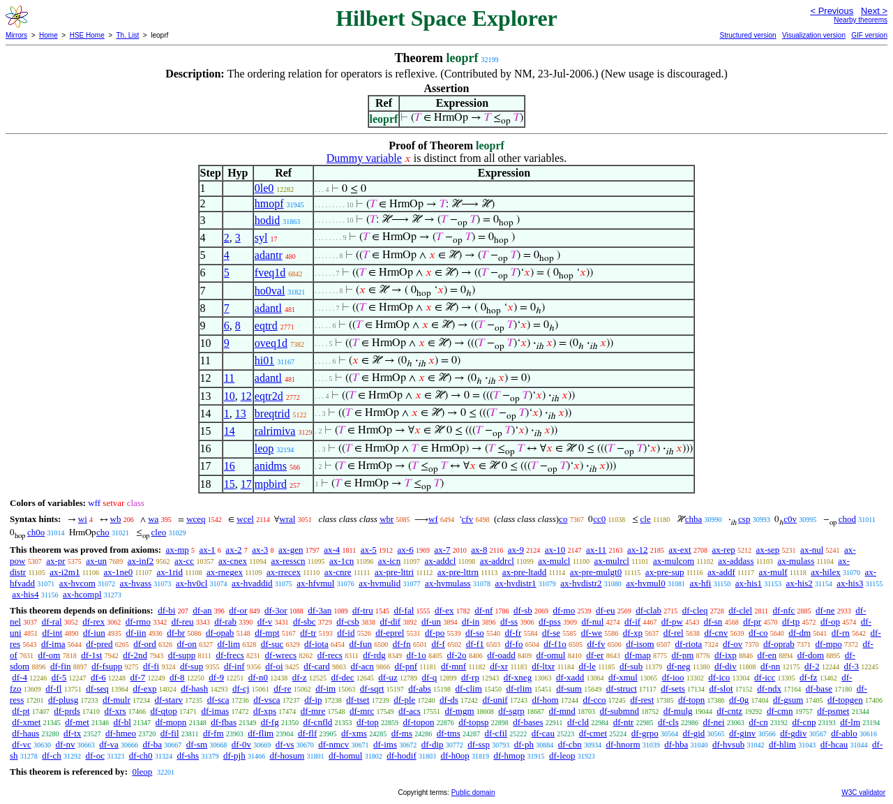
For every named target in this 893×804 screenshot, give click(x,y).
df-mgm (459, 711)
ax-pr (55, 561)
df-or (238, 610)
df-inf (234, 666)
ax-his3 (849, 583)
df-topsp (473, 722)
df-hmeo (120, 733)
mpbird (271, 484)
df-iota (316, 644)
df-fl (53, 688)
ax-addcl (440, 561)
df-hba (676, 744)
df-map (637, 655)
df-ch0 (141, 755)
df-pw (672, 621)
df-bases (528, 722)
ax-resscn (288, 561)
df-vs (285, 744)
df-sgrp (511, 711)
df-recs (330, 655)
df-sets (673, 688)
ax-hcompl (82, 594)
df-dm (799, 632)
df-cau (543, 733)
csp (744, 519)
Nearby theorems (860, 20)
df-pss (550, 621)
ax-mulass (795, 561)
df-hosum (286, 755)
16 (229, 466)
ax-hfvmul (315, 583)
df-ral (52, 621)
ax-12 (637, 549)
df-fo (513, 644)
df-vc (21, 744)
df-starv (169, 699)
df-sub (631, 666)
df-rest (642, 699)
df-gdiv (793, 733)
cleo (159, 532)
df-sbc (304, 621)
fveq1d (270, 272)
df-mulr (116, 699)
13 (240, 413)
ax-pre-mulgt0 (596, 572)
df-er (594, 655)
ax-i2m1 (65, 572)
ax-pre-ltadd (524, 572)
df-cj (241, 688)
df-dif (390, 621)
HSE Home (87, 35)
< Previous (831, 11)
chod (847, 519)
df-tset (357, 699)
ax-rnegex (225, 572)
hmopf (269, 203)
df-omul (551, 655)
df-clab (648, 610)
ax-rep (723, 549)
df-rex (93, 621)
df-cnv (716, 632)
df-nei (713, 722)
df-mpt (267, 632)
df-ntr (623, 722)
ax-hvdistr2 (580, 583)
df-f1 (475, 644)
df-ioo (673, 677)
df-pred (99, 644)
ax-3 (260, 549)
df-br (176, 632)
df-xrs (115, 711)
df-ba (152, 744)
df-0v (241, 744)
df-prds (67, 711)
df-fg (270, 722)
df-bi (166, 610)
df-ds (449, 699)
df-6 (98, 677)
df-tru (362, 610)
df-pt (20, 711)
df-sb (522, 610)
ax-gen (290, 549)
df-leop (562, 755)
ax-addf (721, 572)
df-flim (260, 733)
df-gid (694, 733)
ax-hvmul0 (645, 583)
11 (229, 378)
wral (287, 519)
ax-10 (555, 549)
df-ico (719, 677)
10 (229, 396)
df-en (767, 655)
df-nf (483, 610)
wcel (245, 519)
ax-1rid (169, 572)
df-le (587, 666)
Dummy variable (364, 158)
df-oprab (779, 644)
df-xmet (26, 722)
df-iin (136, 632)
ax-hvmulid (379, 583)
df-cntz (729, 711)
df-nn (770, 666)
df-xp (633, 632)
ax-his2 (799, 583)
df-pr (752, 621)
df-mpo (829, 644)
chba (694, 519)
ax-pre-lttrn (458, 572)
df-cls (668, 722)
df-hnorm (623, 744)
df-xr (499, 666)
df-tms (448, 733)
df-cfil (495, 733)
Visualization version (814, 35)
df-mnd (562, 711)
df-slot (721, 688)
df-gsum (788, 699)
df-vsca (266, 699)
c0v (790, 519)
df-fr (512, 632)
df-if (632, 621)
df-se (551, 632)
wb (115, 519)
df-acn (362, 666)
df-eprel (389, 632)
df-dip (432, 744)
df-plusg (63, 699)
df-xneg (518, 677)
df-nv (65, 744)
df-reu (183, 621)
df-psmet (833, 711)
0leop (142, 771)
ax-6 (406, 549)
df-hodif (402, 755)
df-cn (758, 722)
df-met (77, 722)
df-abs (419, 688)
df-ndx (769, 688)
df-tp (791, 621)
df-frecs (229, 655)
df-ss (509, 621)
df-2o (456, 655)
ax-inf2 (141, 561)
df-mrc (362, 711)
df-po (434, 632)
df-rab (225, 621)
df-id (345, 632)
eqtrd (266, 326)
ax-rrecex (284, 572)
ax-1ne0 (118, 572)
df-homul (345, 755)
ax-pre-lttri (394, 572)
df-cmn (780, 711)
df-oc (95, 755)
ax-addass (735, 561)
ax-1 (208, 549)
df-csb (347, 621)
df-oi (274, 666)
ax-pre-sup (664, 572)
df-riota (688, 644)
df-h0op (455, 755)
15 (229, 484)
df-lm (850, 722)
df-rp (470, 677)
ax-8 (479, 549)
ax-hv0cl (191, 583)
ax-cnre (338, 572)
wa (153, 519)
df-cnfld (317, 722)
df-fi (151, 666)
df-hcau (834, 744)
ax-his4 (25, 594)
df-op (830, 621)
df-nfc (784, 610)
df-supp (182, 655)
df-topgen (845, 699)
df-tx (72, 733)
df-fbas (224, 722)
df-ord (144, 644)
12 (246, 396)
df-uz (387, 677)
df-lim (229, 644)
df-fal (403, 610)
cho (103, 532)
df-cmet (593, 733)
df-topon (419, 722)
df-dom (810, 655)
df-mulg (678, 711)
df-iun (94, 632)
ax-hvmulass (448, 583)
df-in (470, 621)
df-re (282, 688)
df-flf (307, 733)
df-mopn (171, 722)
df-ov (732, 644)
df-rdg (374, 655)
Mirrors (16, 35)
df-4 (19, 677)
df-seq (97, 688)
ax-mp (177, 549)
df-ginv (742, 733)
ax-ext (679, 549)
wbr (386, 519)
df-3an (319, 610)
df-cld (578, 722)
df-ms (401, 733)
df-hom (545, 699)
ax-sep (767, 549)
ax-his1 (748, 583)
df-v (265, 621)
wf (433, 519)
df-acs (409, 711)
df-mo (564, 610)
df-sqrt (372, 688)
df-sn (713, 621)
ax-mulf (772, 572)
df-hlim (782, 744)
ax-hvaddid (252, 583)
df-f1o (554, 644)
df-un (431, 621)
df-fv (596, 644)
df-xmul (623, 677)
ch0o (36, 532)
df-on (187, 644)
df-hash (194, 688)
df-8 (177, 677)
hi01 (264, 360)
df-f (438, 644)
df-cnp (804, 722)
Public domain (473, 792)
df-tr (308, 632)
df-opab (220, 632)
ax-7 (442, 549)
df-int (52, 632)
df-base (819, 688)
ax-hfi (700, 583)
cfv (468, 519)
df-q (429, 677)
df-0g (739, 699)
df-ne (825, 610)
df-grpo (645, 733)
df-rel (673, 632)
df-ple (404, 699)
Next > (874, 11)
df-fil (169, 733)
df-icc (764, 677)
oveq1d (271, 343)
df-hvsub (728, 744)
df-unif (495, 699)
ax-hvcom (77, 583)
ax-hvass (136, 583)
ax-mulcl (554, 561)
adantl (268, 308)
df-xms (354, 733)
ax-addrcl (497, 561)
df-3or (275, 610)
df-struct (621, 688)
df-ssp (478, 744)
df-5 (59, 677)
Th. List (128, 35)
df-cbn (570, 744)
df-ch (51, 755)
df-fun (360, 644)
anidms (271, 466)
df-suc (272, 644)
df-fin (60, 666)
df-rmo (138, 621)
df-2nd (135, 655)
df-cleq (695, 610)
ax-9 (516, 549)
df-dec (342, 677)
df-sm (196, 744)
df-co (758, 632)
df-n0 (258, 677)
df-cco (594, 699)
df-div (725, 666)
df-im (325, 688)
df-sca (218, 699)
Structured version (747, 35)
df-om (49, 655)
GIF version (869, 35)
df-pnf (406, 666)
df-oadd (501, 655)
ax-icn (389, 561)
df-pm (683, 655)
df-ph (524, 744)
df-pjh (234, 755)
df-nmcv (333, 744)
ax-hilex (826, 572)
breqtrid (272, 413)
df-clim (469, 688)
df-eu (605, 610)
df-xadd (570, 677)
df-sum (569, 688)
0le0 (264, 188)
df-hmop (509, 755)
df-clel (740, 610)
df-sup (191, 666)
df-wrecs (281, 655)
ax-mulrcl (611, 561)
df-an (202, 610)
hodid (267, 220)
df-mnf (453, 666)
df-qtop (163, 711)
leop (264, 448)
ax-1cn (341, 561)
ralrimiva (275, 431)
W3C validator (863, 792)
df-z (299, 677)
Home (48, 35)
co (563, 519)
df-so (474, 632)
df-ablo (844, 733)
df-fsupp (106, 666)
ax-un (96, 561)
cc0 (599, 519)
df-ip (313, 699)
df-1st (91, 655)
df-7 (138, 677)
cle (645, 519)
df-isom (640, 644)
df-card (316, 666)
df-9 (216, 677)
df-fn (402, 644)
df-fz (808, 677)
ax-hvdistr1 (515, 583)
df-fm (213, 733)
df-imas (215, 711)
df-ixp (725, 655)
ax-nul (811, 549)
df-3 (851, 666)
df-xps (264, 711)
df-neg (679, 666)
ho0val (270, 291)
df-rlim (519, 688)
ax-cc (184, 561)
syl (261, 238)
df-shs (188, 755)
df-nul (592, 621)
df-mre (313, 711)
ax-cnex (232, 561)
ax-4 (332, 549)
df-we (591, 632)
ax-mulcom (673, 561)
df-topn (691, 699)
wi (82, 519)
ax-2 (233, 549)
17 (246, 484)
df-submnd (619, 711)
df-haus (25, 733)
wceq (195, 519)
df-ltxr (543, 666)
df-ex (444, 610)
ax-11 (596, 549)
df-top (368, 722)
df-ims (385, 744)
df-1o (416, 655)
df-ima (53, 644)
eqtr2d (269, 396)
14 (229, 431)
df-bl (122, 722)
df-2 (812, 666)
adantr (269, 255)
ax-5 (369, 549)
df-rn (841, 632)
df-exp (144, 688)
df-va (108, 744)
